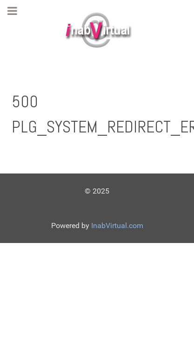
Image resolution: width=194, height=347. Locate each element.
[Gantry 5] (97, 30)
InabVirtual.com (117, 225)
